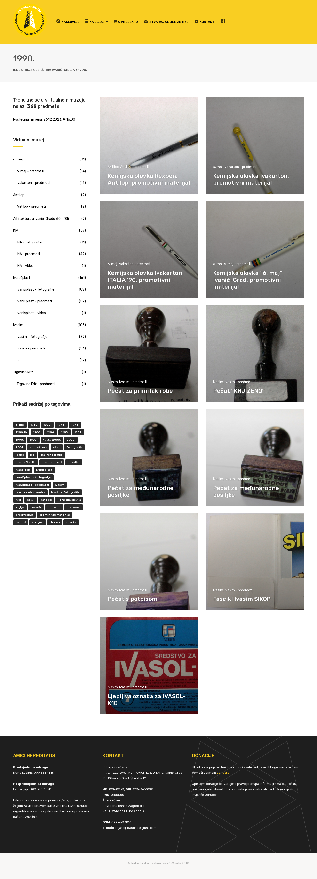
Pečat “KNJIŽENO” (239, 390)
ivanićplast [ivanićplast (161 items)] (44, 469)
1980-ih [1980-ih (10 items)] (21, 432)
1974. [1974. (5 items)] (61, 424)
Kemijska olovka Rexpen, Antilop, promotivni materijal (149, 179)
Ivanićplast (21, 278)
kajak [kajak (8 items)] (30, 499)
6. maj (217, 167)
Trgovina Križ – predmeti (36, 384)
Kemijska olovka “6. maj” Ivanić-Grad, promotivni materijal (247, 280)
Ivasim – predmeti (31, 348)
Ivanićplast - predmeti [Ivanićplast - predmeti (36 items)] (32, 484)
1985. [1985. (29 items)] (64, 432)
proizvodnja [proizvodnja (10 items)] (24, 514)
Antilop (113, 167)
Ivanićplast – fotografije (35, 290)
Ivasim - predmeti (133, 382)
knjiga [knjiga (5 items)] (20, 507)
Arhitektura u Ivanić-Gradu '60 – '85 (41, 219)
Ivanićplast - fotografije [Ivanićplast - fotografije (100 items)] (33, 477)
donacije (223, 772)
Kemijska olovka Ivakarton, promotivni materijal (251, 179)
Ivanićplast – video (31, 313)
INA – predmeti (28, 254)
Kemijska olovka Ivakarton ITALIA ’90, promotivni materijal (145, 280)
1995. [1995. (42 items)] (33, 439)
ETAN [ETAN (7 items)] (56, 447)
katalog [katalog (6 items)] (46, 499)
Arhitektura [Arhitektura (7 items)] (38, 447)
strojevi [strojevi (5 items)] (37, 522)
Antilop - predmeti (134, 167)
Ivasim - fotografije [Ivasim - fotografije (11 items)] (65, 492)
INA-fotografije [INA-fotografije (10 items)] (51, 454)
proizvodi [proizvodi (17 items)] (73, 507)
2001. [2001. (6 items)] (20, 447)
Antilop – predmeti (31, 207)
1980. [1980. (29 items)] (37, 432)
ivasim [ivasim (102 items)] (59, 484)
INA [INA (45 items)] (32, 454)
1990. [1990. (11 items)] (20, 439)
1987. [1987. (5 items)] (78, 432)
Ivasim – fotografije (32, 337)
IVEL (20, 360)
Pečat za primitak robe (140, 390)
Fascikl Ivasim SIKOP (242, 599)
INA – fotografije (29, 242)
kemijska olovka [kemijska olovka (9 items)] (69, 499)
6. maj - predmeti (237, 264)
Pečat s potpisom (132, 599)
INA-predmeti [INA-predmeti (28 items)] (52, 462)
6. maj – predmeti (30, 171)
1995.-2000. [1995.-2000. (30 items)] (52, 439)
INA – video (25, 266)
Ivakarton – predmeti (33, 183)
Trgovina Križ (23, 372)
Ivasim (113, 382)
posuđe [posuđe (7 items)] (35, 507)
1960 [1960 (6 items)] (33, 424)
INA (15, 230)
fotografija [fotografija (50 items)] (74, 447)
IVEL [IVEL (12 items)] (18, 499)
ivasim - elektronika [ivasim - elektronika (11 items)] (30, 492)
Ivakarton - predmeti (240, 167)
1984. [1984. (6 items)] (51, 432)
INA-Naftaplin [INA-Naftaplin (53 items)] (26, 462)
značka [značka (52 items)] (71, 522)
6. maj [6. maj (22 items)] (20, 424)
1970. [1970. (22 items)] (47, 424)
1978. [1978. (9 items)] (75, 424)
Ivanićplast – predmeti (34, 301)
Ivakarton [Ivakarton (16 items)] (23, 469)
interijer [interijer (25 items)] (74, 462)
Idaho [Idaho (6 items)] (20, 454)
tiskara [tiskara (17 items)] (54, 522)
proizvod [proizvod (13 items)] (54, 507)
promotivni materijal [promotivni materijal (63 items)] (54, 514)
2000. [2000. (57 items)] (71, 439)
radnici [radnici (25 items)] (21, 522)
